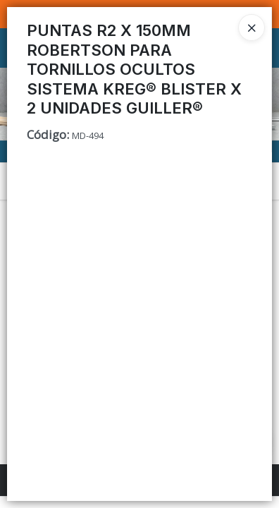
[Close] (251, 27)
